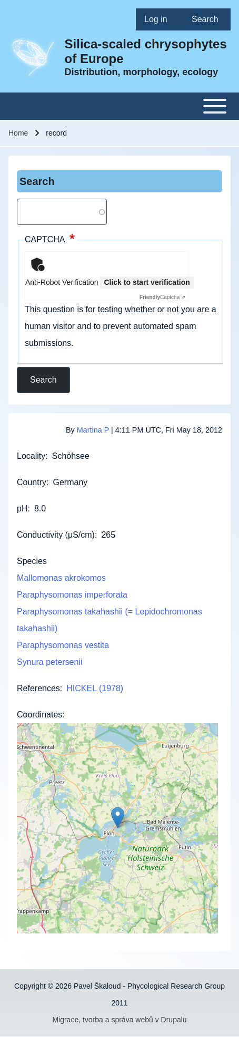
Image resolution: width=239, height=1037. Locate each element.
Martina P (93, 430)
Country (31, 482)
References (38, 688)
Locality (31, 455)
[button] (117, 817)
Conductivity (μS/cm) (56, 534)
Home (18, 133)
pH (22, 508)
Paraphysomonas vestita (63, 645)
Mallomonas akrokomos (61, 577)
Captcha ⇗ (162, 297)
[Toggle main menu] (119, 106)
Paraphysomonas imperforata (72, 594)
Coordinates (39, 714)
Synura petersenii (50, 662)
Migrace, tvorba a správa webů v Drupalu (119, 1019)
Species (32, 561)
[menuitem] (159, 19)
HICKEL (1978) (94, 688)
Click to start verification (147, 282)
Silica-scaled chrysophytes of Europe (146, 51)
